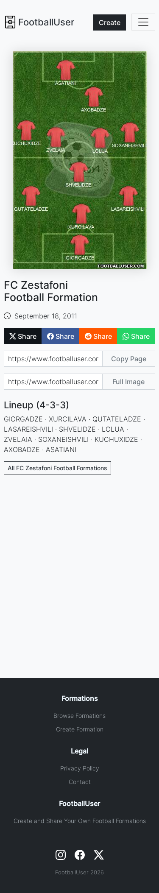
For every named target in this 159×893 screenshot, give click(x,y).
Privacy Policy (79, 768)
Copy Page (128, 358)
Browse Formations (79, 715)
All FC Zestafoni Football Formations (57, 468)
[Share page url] (53, 359)
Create (109, 22)
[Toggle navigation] (143, 22)
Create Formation (79, 729)
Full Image (128, 381)
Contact (80, 781)
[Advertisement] (79, 564)
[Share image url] (53, 382)
